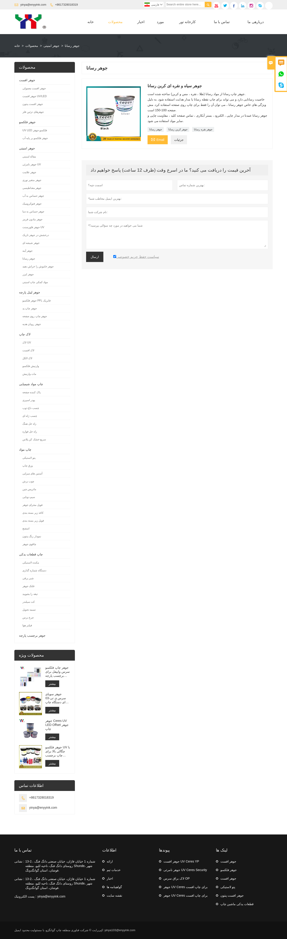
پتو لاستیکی (28, 457)
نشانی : (19, 861)
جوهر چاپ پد (29, 308)
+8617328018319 (66, 4)
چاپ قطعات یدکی (31, 554)
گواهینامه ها (114, 887)
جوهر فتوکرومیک (31, 203)
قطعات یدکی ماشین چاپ (237, 904)
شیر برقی (28, 578)
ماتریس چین (29, 489)
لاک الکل (27, 358)
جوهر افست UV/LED (34, 96)
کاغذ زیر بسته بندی (32, 512)
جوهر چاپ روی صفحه (34, 316)
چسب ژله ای (29, 415)
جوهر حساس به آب (33, 195)
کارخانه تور (187, 22)
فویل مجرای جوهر (32, 505)
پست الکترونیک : (25, 896)
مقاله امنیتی (29, 156)
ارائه (110, 861)
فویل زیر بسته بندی (33, 520)
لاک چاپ (24, 334)
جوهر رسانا (155, 129)
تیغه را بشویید (30, 594)
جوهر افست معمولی (34, 88)
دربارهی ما (255, 22)
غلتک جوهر (28, 586)
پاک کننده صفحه (31, 392)
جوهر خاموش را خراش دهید (38, 266)
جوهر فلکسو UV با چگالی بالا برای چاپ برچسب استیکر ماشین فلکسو (57, 751)
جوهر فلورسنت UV (33, 227)
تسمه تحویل (29, 609)
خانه (90, 22)
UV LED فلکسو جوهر (34, 130)
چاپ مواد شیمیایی (31, 384)
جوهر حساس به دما (33, 211)
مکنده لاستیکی (30, 562)
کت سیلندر (28, 601)
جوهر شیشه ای (30, 243)
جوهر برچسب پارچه (32, 635)
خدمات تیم (114, 870)
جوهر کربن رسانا (177, 129)
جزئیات (179, 140)
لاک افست (28, 350)
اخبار (140, 22)
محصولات (115, 22)
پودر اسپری (28, 400)
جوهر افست (27, 80)
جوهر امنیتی (51, 46)
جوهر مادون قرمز (32, 219)
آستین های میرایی (32, 473)
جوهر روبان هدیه (31, 324)
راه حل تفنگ (29, 423)
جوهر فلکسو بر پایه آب (35, 138)
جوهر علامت (29, 172)
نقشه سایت (114, 895)
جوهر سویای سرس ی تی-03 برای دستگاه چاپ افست (56, 698)
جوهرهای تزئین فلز (33, 112)
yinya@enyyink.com (33, 4)
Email (157, 139)
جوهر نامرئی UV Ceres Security (185, 870)
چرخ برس (28, 617)
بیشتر (52, 684)
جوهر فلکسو (27, 122)
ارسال (95, 257)
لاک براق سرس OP (176, 878)
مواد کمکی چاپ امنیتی (35, 282)
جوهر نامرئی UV (31, 164)
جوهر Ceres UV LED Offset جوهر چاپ (56, 725)
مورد (160, 22)
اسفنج (25, 528)
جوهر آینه (27, 250)
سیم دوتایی (28, 497)
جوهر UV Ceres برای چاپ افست (185, 887)
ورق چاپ (27, 465)
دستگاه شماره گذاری (34, 570)
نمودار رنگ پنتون (31, 536)
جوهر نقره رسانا (203, 129)
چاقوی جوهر (29, 544)
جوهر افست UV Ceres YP (181, 861)
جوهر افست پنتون (32, 104)
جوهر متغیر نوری (31, 180)
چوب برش (28, 481)
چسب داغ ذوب (30, 408)
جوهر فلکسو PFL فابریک (36, 300)
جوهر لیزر (28, 274)
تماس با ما (222, 22)
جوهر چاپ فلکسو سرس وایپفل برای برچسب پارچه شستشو (57, 672)
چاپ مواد (25, 449)
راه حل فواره (29, 431)
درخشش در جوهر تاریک (35, 235)
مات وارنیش (29, 374)
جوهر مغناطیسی (31, 188)
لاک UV (26, 342)
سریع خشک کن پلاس (34, 439)
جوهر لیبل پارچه (29, 292)
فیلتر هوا (27, 625)
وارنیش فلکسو (30, 366)
